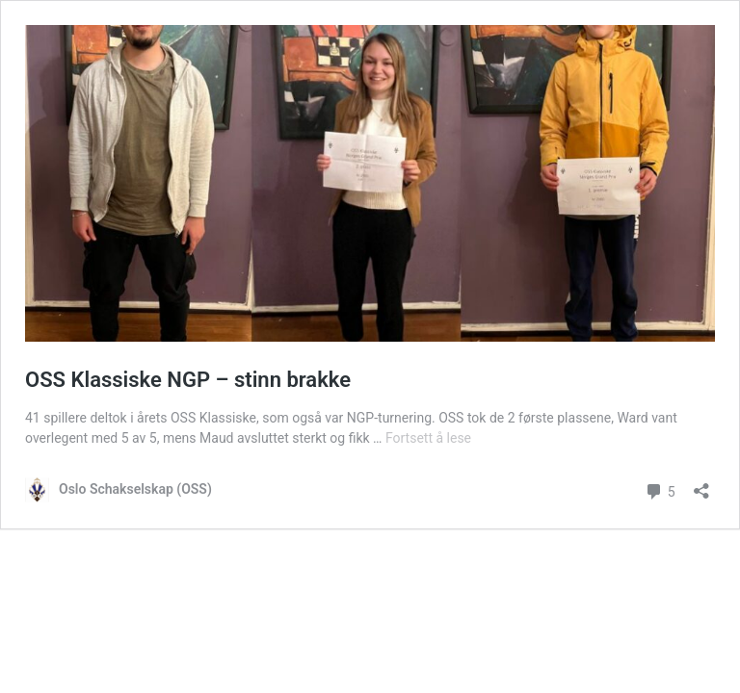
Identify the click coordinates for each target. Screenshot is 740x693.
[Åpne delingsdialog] (701, 485)
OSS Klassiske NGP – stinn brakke (188, 380)
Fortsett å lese (428, 438)
